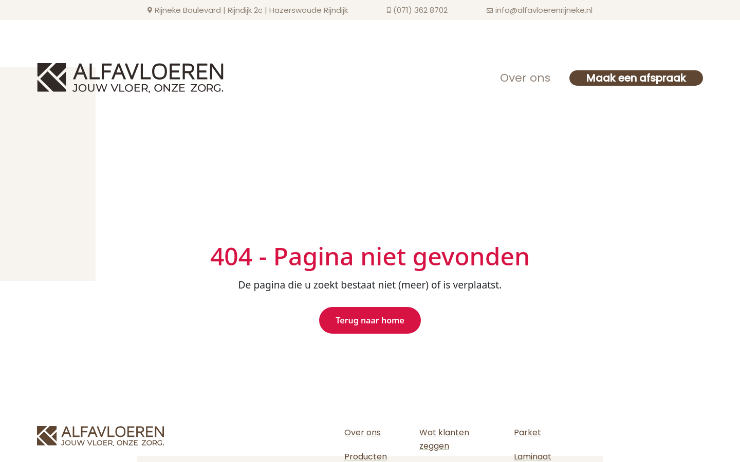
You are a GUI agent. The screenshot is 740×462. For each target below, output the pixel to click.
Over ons (525, 78)
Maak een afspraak (636, 78)
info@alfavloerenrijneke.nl (544, 10)
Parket (527, 432)
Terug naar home (370, 320)
